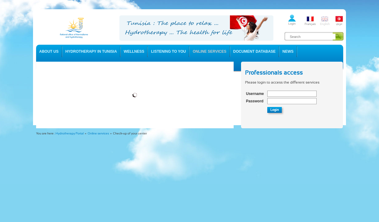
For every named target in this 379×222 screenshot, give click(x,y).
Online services (98, 133)
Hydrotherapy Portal (70, 133)
